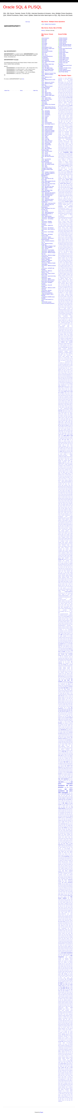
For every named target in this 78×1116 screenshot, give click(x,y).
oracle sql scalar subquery (63, 508)
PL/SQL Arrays (66, 529)
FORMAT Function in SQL (64, 344)
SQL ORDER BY (68, 820)
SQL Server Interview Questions (67, 904)
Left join (68, 438)
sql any (69, 637)
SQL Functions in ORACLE (67, 723)
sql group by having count (66, 733)
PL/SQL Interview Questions (65, 70)
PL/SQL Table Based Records (65, 44)
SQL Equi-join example (64, 711)
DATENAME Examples (69, 209)
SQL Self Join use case (69, 859)
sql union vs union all (69, 981)
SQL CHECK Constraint (69, 652)
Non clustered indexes (66, 460)
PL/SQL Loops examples (62, 546)
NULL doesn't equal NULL (66, 476)
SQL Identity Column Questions (67, 747)
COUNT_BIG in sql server (67, 167)
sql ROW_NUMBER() (66, 848)
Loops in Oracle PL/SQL (67, 444)
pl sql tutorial (66, 526)
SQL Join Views (45, 65)
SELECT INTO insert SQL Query (63, 602)
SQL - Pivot (44, 165)
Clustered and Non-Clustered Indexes (65, 131)
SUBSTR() (60, 1019)
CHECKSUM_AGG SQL (62, 130)
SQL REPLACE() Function (68, 846)
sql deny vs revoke (68, 695)
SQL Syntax (44, 39)
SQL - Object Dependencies (48, 212)
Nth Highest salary (64, 472)
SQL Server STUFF (64, 932)
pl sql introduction (69, 524)
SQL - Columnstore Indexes (48, 199)
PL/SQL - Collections (69, 528)
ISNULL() (66, 426)
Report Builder (60, 581)
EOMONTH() (60, 309)
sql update (60, 983)
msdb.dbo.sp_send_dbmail (62, 455)
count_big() (71, 169)
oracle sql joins (61, 507)
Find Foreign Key (67, 339)
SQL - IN (44, 53)
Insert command (61, 412)
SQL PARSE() (64, 827)
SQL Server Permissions (64, 916)
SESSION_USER (61, 626)
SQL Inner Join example (64, 760)
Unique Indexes (63, 1063)
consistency (71, 161)
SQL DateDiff (70, 682)
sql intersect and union (69, 769)
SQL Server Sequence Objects (66, 926)
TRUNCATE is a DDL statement (67, 1040)
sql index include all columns (65, 754)
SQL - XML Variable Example (48, 164)
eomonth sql (70, 308)
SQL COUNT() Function (63, 672)
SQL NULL (68, 816)
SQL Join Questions (63, 779)
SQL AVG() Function (61, 639)
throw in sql (60, 1031)
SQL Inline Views (45, 66)
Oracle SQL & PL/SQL (22, 7)
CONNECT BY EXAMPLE (67, 160)
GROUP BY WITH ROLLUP (67, 360)
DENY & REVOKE (61, 235)
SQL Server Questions (64, 917)
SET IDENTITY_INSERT (68, 626)
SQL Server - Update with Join (48, 251)
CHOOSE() (71, 130)
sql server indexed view (68, 895)
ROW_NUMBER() (66, 589)
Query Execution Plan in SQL (64, 564)
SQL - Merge (44, 166)
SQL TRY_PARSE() (69, 979)
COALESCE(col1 (66, 141)
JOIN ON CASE (66, 430)
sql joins (61, 782)
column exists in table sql (67, 144)
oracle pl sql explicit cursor (67, 490)
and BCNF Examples (61, 97)
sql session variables (67, 946)
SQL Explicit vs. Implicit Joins (48, 48)
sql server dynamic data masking (65, 885)
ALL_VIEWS (63, 91)
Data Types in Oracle (64, 193)
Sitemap (43, 30)
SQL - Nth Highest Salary (47, 68)
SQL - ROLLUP (45, 135)
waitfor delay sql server (65, 1080)
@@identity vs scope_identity (65, 80)
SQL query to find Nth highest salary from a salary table (65, 842)
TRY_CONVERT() (70, 1042)
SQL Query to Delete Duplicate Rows (64, 840)
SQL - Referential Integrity (47, 126)
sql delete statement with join (67, 691)
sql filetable (69, 716)
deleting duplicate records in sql (67, 232)
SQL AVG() (63, 638)
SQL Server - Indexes (46, 237)
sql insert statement (65, 767)
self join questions (65, 617)
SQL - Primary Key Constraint (48, 130)
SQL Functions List (61, 724)
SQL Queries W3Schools (68, 838)
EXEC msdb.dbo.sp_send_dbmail (64, 322)
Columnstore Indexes (69, 145)
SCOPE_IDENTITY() (69, 591)
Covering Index (70, 171)
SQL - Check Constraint (47, 134)
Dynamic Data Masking (65, 303)
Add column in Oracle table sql (63, 84)
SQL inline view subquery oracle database (65, 756)
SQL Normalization (61, 812)
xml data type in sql (62, 1098)
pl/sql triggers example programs (64, 556)
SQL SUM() (68, 963)
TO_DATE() (65, 1032)
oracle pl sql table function (63, 496)
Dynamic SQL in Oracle (62, 305)
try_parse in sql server (62, 1044)
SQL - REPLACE (45, 88)
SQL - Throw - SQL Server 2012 (48, 203)
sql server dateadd (67, 877)
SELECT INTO (70, 600)
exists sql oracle (70, 331)
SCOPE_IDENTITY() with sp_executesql (65, 593)
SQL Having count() (65, 742)
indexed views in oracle (62, 404)
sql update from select (63, 984)
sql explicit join (67, 715)
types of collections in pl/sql (62, 1045)
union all (67, 1051)
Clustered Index (61, 137)
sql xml (65, 1003)
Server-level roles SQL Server (67, 624)
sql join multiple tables (69, 777)
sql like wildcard (64, 796)
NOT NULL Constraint (64, 469)
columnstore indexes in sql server (63, 147)
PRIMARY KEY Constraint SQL (63, 561)
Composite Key (63, 154)
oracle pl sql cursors (61, 489)
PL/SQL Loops (62, 53)
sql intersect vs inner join (62, 772)
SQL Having (44, 52)
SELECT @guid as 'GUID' (63, 594)
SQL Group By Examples (47, 51)
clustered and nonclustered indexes (65, 132)
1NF (66, 82)
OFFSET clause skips (62, 482)
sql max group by (67, 800)
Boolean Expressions (64, 105)
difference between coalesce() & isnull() (65, 239)
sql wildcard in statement (68, 997)
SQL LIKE (60, 794)
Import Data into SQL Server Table (67, 395)
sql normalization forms (69, 812)
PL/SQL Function (69, 537)
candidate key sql (63, 106)
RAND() (67, 569)
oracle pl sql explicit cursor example (64, 491)
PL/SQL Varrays (62, 51)
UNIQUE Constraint (61, 1057)
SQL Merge (65, 803)
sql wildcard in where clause (63, 998)
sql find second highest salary (66, 719)
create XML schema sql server (64, 188)
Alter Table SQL (70, 95)
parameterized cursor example (65, 516)
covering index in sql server (64, 174)
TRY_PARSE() (70, 1044)
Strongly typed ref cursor (63, 1012)
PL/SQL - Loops (61, 529)
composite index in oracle (62, 153)
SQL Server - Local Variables (48, 250)
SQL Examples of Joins (47, 47)
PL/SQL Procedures (63, 39)
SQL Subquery (64, 962)
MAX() (59, 447)
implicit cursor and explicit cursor (64, 390)
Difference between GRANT (68, 256)
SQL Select (44, 40)
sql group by (63, 729)
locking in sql (66, 442)
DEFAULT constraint (69, 219)
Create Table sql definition (68, 184)
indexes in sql (67, 405)
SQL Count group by (69, 671)
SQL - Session (45, 153)
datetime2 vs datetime (68, 214)
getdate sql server (64, 353)
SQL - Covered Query (46, 144)
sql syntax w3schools (64, 968)
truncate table (60, 1041)
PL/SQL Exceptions (63, 69)
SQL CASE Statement (65, 646)
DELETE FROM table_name (65, 230)
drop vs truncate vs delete (68, 301)
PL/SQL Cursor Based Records (65, 48)
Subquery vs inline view (68, 1018)
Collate (71, 141)
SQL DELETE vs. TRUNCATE (66, 694)
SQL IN (68, 751)
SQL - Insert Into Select (47, 122)
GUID (59, 361)
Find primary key (66, 340)
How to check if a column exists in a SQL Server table (65, 373)
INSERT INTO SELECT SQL (63, 413)
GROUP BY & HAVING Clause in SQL (65, 357)
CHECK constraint (65, 115)
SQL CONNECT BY (67, 663)
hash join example (63, 364)
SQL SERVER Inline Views (68, 900)
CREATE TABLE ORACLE (65, 183)
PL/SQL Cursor (61, 533)
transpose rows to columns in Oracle (65, 1037)
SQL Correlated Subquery (66, 665)
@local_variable (60, 82)
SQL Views (44, 62)
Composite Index (68, 152)
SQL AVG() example (69, 638)
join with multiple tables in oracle (64, 433)
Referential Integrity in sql (67, 577)
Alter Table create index (62, 93)
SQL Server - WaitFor (46, 278)
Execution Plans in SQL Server (63, 330)
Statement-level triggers (63, 1007)
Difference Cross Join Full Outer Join (65, 288)
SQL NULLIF (68, 817)
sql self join (66, 856)
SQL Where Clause (65, 993)
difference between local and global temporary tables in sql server (65, 265)
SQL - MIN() (44, 120)
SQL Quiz (65, 844)
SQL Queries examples (66, 834)
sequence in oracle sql (62, 620)
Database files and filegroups (64, 195)
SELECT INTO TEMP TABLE (63, 604)
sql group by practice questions (64, 737)
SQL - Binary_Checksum (47, 140)
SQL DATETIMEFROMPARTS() (67, 685)
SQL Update (44, 43)
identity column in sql (62, 387)
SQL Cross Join (61, 676)
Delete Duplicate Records (65, 225)
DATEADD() (65, 199)
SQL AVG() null (60, 641)
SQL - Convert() (45, 116)
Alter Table (67, 91)
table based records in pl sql (68, 1020)
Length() (59, 439)
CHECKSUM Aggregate (68, 126)
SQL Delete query (66, 690)
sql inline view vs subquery (63, 758)
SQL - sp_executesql (46, 159)
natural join (62, 457)
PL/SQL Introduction (63, 38)
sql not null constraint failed (66, 814)
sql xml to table (64, 1006)
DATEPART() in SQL (62, 212)
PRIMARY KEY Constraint (68, 559)
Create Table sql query (62, 186)
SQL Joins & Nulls (67, 782)
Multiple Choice (66, 456)
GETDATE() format (62, 355)
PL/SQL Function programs (63, 538)
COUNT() (60, 170)
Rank (70, 569)
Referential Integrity (65, 574)
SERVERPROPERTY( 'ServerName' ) (65, 625)
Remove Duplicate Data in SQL (63, 578)
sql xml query (64, 1005)
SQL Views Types (68, 992)
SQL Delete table (61, 693)
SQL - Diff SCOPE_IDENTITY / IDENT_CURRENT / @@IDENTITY (48, 175)
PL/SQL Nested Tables (63, 52)
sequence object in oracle (68, 621)
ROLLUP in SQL (63, 586)
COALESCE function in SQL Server (65, 140)
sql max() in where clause (66, 801)
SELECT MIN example (65, 606)
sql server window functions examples (64, 942)
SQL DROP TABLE (64, 704)
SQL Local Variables (67, 799)
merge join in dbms (66, 448)
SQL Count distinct (61, 671)
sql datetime (68, 684)
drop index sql (63, 300)
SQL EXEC (65, 712)
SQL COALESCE (65, 655)
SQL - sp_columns (46, 147)
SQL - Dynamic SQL (46, 155)
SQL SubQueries (45, 60)
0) (64, 82)
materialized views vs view (67, 446)
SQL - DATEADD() (46, 113)
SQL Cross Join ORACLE (62, 677)
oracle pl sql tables (65, 498)
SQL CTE (69, 677)
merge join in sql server (66, 450)
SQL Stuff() (63, 954)
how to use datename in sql (68, 382)
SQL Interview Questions (47, 292)
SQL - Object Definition (47, 216)
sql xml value (70, 1006)
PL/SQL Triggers (62, 54)
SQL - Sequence (45, 198)
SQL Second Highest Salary (48, 69)
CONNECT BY (63, 158)
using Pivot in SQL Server (65, 1075)
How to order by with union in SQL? (64, 379)
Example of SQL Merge (47, 168)
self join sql (70, 617)
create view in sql (70, 187)
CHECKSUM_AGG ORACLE (67, 128)
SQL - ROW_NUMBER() (47, 247)
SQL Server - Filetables (47, 221)
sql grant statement (65, 728)
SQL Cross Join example (68, 676)
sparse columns (61, 633)
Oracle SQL (60, 503)
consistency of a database (63, 162)
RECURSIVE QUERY (62, 573)
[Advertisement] (17, 39)
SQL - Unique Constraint (47, 129)
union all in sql (70, 1053)
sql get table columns (66, 725)
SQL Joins (44, 46)
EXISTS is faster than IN (62, 331)
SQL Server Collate (67, 866)
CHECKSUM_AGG (61, 127)
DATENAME (63, 209)
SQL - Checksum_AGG (47, 142)
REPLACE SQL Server (68, 580)
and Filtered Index (69, 97)
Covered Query (63, 171)
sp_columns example (69, 628)
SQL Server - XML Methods (48, 227)
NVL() (59, 481)
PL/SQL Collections (63, 41)
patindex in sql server (69, 520)
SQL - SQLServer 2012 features (48, 192)
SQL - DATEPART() (46, 114)
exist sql (71, 330)
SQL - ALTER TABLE (46, 98)
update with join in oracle (67, 1067)
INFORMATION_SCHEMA (68, 408)
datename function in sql (63, 210)
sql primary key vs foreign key (65, 833)
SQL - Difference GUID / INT (48, 204)
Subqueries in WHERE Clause (63, 1016)
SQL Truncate (64, 973)
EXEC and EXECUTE (62, 321)
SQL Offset (63, 820)
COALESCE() (60, 141)
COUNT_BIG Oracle (62, 169)
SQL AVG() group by (69, 639)
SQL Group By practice (68, 736)
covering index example (62, 173)
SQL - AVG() (44, 118)
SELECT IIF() (64, 600)
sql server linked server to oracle (65, 908)
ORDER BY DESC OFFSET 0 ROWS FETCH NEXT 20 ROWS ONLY (65, 511)
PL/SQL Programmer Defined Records (65, 552)
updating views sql (65, 1070)
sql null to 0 (64, 817)
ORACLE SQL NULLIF (68, 507)
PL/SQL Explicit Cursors (64, 58)
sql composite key (61, 660)
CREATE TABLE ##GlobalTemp (63, 180)
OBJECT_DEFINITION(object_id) (67, 481)
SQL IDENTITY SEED (69, 750)
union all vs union (61, 1054)
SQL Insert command (65, 763)
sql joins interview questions (65, 783)
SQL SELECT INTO (66, 853)
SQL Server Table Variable (66, 934)
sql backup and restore (67, 641)
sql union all (64, 980)
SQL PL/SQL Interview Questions (67, 830)
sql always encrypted (69, 634)
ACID (72, 82)
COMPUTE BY (63, 157)
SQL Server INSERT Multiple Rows (64, 902)
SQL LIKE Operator (66, 794)
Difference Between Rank (68, 274)
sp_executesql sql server (62, 630)
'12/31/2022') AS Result (62, 78)
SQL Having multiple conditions (65, 743)
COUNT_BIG (64, 166)
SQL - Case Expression (47, 162)
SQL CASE (67, 643)
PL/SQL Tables (62, 49)
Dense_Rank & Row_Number (68, 234)
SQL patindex (68, 829)
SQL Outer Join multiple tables (67, 825)
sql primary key (60, 831)
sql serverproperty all (69, 943)
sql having (69, 739)
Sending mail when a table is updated (65, 619)
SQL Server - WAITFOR (68, 861)
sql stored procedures (67, 952)
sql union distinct (70, 980)
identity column (61, 386)
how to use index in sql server (63, 383)
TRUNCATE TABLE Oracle (68, 1041)
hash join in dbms (69, 364)
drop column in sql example (66, 297)
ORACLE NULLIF (63, 486)
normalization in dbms (62, 465)
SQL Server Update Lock (66, 938)
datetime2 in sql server (65, 213)
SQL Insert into (65, 764)
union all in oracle (64, 1053)
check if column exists (63, 118)
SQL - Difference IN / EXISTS (48, 82)
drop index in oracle (63, 299)
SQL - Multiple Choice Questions (49, 24)
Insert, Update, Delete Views (48, 64)
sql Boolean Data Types (69, 642)
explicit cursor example (68, 334)
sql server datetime (65, 883)
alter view (59, 96)
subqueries (71, 1014)
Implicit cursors (67, 392)
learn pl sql (64, 438)
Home (21, 90)
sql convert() (63, 664)
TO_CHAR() (60, 1032)
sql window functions (65, 1001)
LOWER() (59, 446)
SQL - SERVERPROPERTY (48, 194)
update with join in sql (62, 1068)
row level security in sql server (65, 587)
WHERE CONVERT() (65, 1089)
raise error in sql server (65, 568)
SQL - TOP (44, 90)
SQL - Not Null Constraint (47, 127)
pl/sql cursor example (65, 534)
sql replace (69, 844)
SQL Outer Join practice (62, 826)
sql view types (67, 989)
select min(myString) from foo (67, 607)
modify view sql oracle (66, 451)
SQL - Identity (45, 146)
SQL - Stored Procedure (47, 151)
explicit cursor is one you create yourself (65, 335)
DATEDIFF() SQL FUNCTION (65, 206)
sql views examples (65, 990)
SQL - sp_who (45, 152)
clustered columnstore (68, 136)
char (65, 114)
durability (59, 303)
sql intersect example (61, 771)
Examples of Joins (63, 310)
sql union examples (61, 981)
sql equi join (65, 708)
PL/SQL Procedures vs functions (67, 551)
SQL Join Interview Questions (48, 303)
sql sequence (60, 860)
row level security (70, 586)
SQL (61, 634)
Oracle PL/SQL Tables (69, 502)
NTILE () (63, 474)
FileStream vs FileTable (64, 338)
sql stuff (59, 954)
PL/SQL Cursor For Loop (64, 61)
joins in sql (70, 435)
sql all (64, 634)
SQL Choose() (61, 654)
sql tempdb (69, 971)
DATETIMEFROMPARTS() (62, 217)
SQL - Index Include (46, 143)
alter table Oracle (64, 95)
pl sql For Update (63, 524)
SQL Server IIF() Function (66, 892)
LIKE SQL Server (65, 439)
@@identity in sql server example (65, 79)
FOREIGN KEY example (62, 343)
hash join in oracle (61, 365)
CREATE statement (61, 179)
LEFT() (71, 438)
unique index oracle (62, 1062)
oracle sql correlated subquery (63, 504)
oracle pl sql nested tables (68, 494)
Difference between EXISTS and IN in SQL (65, 253)
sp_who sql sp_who (69, 632)
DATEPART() (70, 210)
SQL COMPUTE (68, 660)
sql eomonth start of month (64, 707)
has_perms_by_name (69, 361)
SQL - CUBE (44, 137)
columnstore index (61, 145)
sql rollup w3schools (62, 847)
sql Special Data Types (67, 947)
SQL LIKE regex (64, 795)
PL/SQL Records (62, 43)
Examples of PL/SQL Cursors (65, 67)
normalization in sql (69, 465)
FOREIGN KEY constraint (67, 342)
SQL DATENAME (61, 684)
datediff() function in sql (68, 204)
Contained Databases (64, 165)
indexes (63, 405)
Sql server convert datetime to (67, 872)
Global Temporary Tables (67, 356)
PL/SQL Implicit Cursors (64, 57)
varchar (62, 1077)
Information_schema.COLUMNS (63, 409)
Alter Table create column (68, 92)
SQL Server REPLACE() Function (66, 920)
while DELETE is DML (63, 1093)
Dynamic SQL (70, 304)
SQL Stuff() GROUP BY (65, 955)
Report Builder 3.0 (66, 581)
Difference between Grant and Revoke (65, 257)
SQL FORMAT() (70, 720)
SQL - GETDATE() (46, 111)
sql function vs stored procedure (64, 721)
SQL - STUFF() (45, 138)
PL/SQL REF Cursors (63, 60)
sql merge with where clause (66, 809)
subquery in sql (61, 1018)
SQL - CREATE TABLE (47, 94)
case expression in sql (63, 109)
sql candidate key (61, 643)
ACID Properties (45, 59)
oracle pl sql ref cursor (69, 495)
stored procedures (65, 1010)
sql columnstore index (66, 656)
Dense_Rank (60, 234)
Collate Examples (61, 143)
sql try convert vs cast (66, 976)
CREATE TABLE (69, 179)
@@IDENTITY (70, 78)
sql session (60, 945)
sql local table (70, 796)
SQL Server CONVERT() (62, 873)
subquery (71, 1016)
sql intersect (63, 769)
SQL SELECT (64, 852)
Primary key (60, 559)
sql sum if (64, 963)
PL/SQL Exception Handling (68, 535)
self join (68, 616)
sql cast (66, 647)
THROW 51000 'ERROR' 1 (67, 1029)
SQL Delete (44, 44)
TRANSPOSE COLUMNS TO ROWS (65, 1036)
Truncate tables (61, 1042)
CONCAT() (68, 157)
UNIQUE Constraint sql (63, 1059)
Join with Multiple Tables (68, 431)
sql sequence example (67, 860)
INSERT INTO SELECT (68, 412)
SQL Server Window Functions (67, 941)
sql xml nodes (69, 1003)
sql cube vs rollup (64, 678)
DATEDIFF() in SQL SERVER (65, 205)
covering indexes (66, 175)
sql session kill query (67, 945)
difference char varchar (69, 287)
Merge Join (68, 447)
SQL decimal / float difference (63, 686)
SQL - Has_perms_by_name (48, 186)
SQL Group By (45, 49)
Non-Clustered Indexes (69, 463)
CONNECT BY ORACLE (63, 161)
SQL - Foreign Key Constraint (48, 131)
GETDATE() (71, 353)
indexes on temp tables (65, 407)
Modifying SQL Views (67, 452)
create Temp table (64, 187)
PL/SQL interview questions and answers (65, 543)
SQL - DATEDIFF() (46, 112)
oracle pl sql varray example (65, 499)
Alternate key (64, 96)
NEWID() (59, 460)
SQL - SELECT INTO (46, 92)
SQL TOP (66, 972)
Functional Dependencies (47, 56)
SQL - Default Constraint (47, 133)
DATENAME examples (46, 302)
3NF (69, 82)
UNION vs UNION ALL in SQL (67, 1055)
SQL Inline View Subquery (68, 755)
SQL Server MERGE (67, 911)
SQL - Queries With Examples (48, 61)
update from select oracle (65, 1066)
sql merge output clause (66, 807)
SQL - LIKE (44, 91)
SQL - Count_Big (45, 139)
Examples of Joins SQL (65, 312)
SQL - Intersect (45, 248)
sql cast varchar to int (67, 650)
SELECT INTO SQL (69, 603)
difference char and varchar (62, 286)
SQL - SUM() (44, 117)
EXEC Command (70, 321)
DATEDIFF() (60, 204)
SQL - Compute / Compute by (48, 172)
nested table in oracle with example (65, 459)
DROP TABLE (68, 300)
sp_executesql (70, 629)
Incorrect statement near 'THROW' (64, 400)
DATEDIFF (67, 201)
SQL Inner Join (63, 759)
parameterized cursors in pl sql (63, 517)
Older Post (35, 90)
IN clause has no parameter (63, 396)
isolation (69, 426)
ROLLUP (63, 585)
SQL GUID (69, 738)
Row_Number (60, 589)
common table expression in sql (63, 149)
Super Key (65, 1019)
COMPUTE (60, 156)
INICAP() (71, 409)
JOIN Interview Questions (66, 429)
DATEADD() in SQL (65, 200)
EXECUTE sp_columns (69, 329)
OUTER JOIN (66, 512)
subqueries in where (69, 1015)
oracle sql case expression (68, 503)
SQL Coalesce (45, 177)
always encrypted (70, 96)
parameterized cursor (69, 515)
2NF (67, 82)
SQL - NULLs (45, 55)
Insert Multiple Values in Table (65, 420)
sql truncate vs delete (64, 975)
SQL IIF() (64, 751)
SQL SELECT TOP (67, 855)
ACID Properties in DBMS (68, 83)
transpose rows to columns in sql (64, 1038)
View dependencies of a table (63, 1079)
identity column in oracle (68, 386)
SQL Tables (71, 968)
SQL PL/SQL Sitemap (63, 71)
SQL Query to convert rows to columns (65, 839)
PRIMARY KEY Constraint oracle (65, 560)
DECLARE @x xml (65, 218)
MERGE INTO (63, 447)
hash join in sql (68, 365)
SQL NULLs (66, 818)
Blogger (41, 1112)
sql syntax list (65, 967)
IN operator (71, 396)
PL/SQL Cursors (62, 56)
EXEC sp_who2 (61, 325)
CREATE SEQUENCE (69, 178)
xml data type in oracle (69, 1097)
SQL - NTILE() (45, 211)
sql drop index (65, 703)
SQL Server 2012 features (66, 864)
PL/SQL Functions (62, 40)
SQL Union (60, 980)
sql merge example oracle (66, 804)
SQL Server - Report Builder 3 (48, 217)
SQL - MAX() (44, 121)
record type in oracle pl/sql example (65, 572)
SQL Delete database (66, 689)
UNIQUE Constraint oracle (67, 1058)
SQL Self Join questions (67, 857)
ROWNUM (63, 590)
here (23, 78)
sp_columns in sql (62, 629)
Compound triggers (69, 154)
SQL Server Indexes (65, 897)
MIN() (61, 451)
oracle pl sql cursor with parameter (67, 487)
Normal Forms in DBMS (62, 464)
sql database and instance (66, 681)
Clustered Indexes (67, 137)
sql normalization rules (62, 813)
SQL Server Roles (61, 921)
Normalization (45, 57)
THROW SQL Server (68, 1031)
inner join (60, 410)
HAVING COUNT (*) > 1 (68, 366)
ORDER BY (66, 509)
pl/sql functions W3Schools (67, 542)
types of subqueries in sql (65, 1049)
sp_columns (63, 628)
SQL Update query (64, 986)
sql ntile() (64, 816)
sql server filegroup (63, 887)
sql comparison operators (68, 659)
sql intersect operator (69, 771)
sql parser (63, 829)
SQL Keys (71, 792)
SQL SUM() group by (67, 964)
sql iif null (60, 751)
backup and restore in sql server (64, 100)
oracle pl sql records (61, 495)
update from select (62, 1064)
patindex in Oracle (61, 520)
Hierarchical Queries (61, 368)
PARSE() (71, 517)
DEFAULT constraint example (63, 221)
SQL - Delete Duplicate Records (48, 107)
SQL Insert (44, 42)
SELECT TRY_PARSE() (62, 616)
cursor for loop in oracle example (64, 191)
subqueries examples (61, 1015)
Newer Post (6, 90)
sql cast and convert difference (67, 648)
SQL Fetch (65, 716)
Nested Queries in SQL (68, 457)
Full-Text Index (64, 347)
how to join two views (69, 378)
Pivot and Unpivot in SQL (62, 521)
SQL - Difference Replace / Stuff (48, 246)
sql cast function (61, 650)
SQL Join (66, 776)
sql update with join (65, 988)
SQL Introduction (45, 38)
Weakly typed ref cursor (67, 1084)
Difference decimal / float (62, 290)
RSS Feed (28, 21)
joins (65, 435)
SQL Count (44, 101)
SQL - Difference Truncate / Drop (49, 73)
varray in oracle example (68, 1077)
